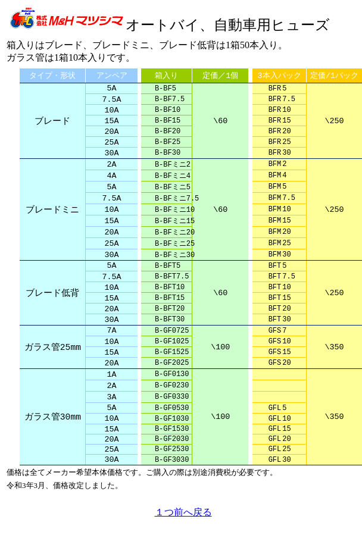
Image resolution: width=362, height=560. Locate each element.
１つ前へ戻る (183, 547)
